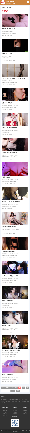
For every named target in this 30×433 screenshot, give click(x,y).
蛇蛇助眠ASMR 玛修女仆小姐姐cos (11, 276)
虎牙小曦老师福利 (6, 325)
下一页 (13, 390)
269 (27, 387)
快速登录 (5, 413)
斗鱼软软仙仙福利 (6, 177)
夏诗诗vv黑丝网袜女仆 (7, 374)
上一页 (7, 387)
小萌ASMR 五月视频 (7, 103)
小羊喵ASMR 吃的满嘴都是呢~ (9, 152)
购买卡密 (5, 415)
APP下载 (5, 410)
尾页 (18, 390)
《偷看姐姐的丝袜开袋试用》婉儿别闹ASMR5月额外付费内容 (15, 78)
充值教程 (15, 412)
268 (23, 387)
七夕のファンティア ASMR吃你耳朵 (11, 201)
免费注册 (5, 412)
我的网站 (24, 430)
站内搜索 (15, 413)
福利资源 (9, 7)
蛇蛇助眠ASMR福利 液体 (8, 28)
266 (16, 387)
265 (12, 387)
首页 (4, 7)
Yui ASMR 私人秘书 (7, 53)
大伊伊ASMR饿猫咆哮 (7, 300)
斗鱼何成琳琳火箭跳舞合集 (8, 251)
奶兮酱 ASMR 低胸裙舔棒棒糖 (9, 127)
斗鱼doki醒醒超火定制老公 (9, 226)
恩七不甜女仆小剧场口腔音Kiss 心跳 (11, 350)
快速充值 (25, 410)
